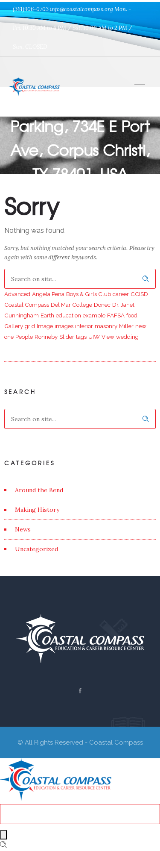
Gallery (13, 326)
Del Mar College (71, 304)
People (24, 336)
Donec (102, 304)
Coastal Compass (26, 304)
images (64, 326)
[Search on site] (80, 279)
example (94, 315)
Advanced (17, 294)
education (68, 315)
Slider (66, 336)
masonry (106, 326)
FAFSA (116, 315)
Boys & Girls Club (88, 294)
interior (84, 326)
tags (81, 336)
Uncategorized (36, 549)
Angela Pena (48, 294)
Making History (37, 510)
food (131, 315)
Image (45, 326)
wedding (127, 336)
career (121, 294)
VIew (108, 336)
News (23, 529)
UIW (94, 336)
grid (30, 326)
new (140, 326)
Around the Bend (39, 490)
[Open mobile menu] (142, 86)
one (9, 336)
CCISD (139, 294)
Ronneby (46, 336)
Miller (126, 326)
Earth (47, 315)
